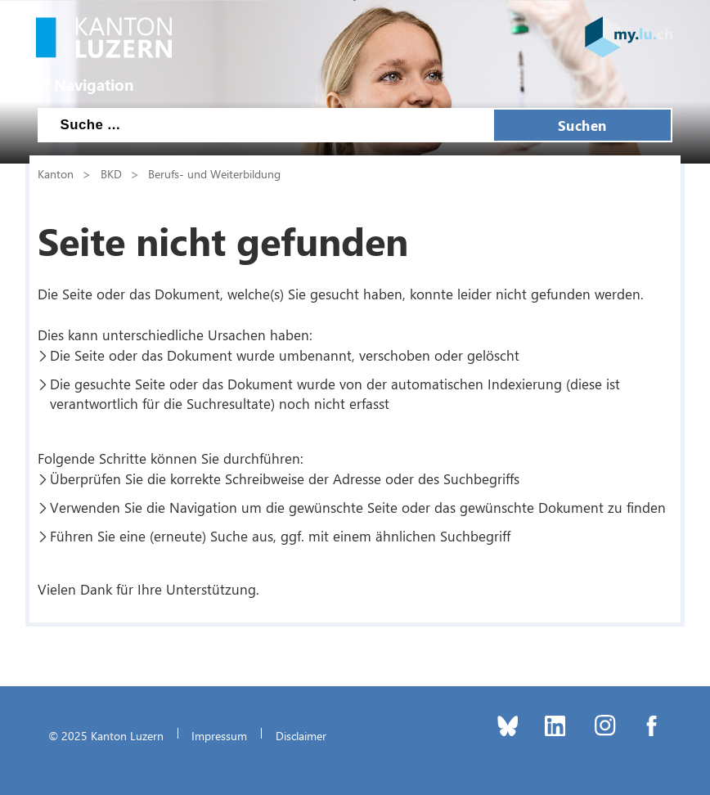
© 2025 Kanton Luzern (106, 735)
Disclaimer (301, 735)
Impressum (219, 735)
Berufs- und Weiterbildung (214, 173)
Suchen (582, 125)
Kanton (56, 173)
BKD (111, 173)
